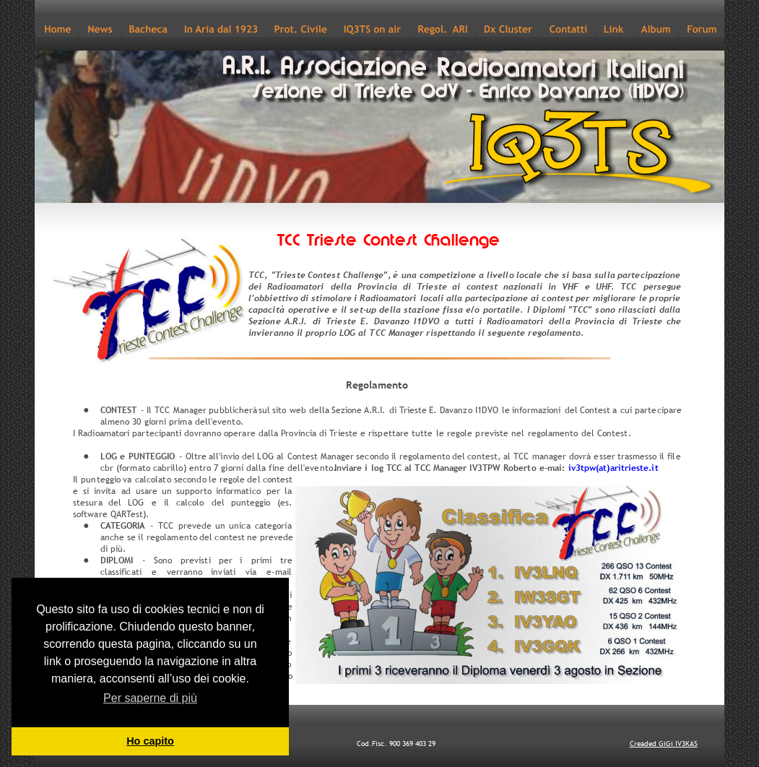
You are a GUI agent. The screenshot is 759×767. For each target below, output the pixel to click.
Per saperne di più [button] (150, 698)
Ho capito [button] (150, 741)
